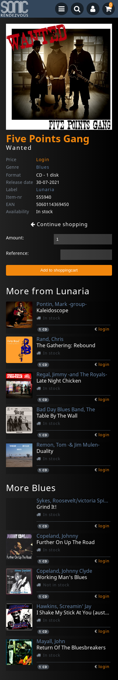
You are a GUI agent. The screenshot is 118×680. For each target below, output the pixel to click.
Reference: (17, 253)
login (104, 329)
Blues (42, 167)
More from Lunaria (48, 291)
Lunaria (45, 189)
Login (42, 159)
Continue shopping (59, 224)
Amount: (15, 238)
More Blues (31, 488)
